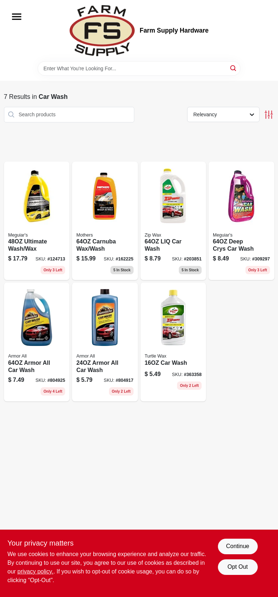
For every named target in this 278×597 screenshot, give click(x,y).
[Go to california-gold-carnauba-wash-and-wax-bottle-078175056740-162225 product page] (105, 221)
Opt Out (237, 567)
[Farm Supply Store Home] (102, 30)
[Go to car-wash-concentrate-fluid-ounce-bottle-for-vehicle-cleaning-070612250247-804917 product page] (105, 342)
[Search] (233, 68)
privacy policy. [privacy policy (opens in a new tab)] (35, 571)
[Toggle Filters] (269, 114)
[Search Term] (139, 68)
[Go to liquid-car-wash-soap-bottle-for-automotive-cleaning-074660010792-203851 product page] (173, 221)
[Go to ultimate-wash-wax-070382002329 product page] (37, 221)
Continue (237, 546)
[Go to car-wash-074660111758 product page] (173, 342)
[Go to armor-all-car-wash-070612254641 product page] (37, 342)
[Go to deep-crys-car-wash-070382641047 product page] (241, 221)
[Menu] (16, 16)
